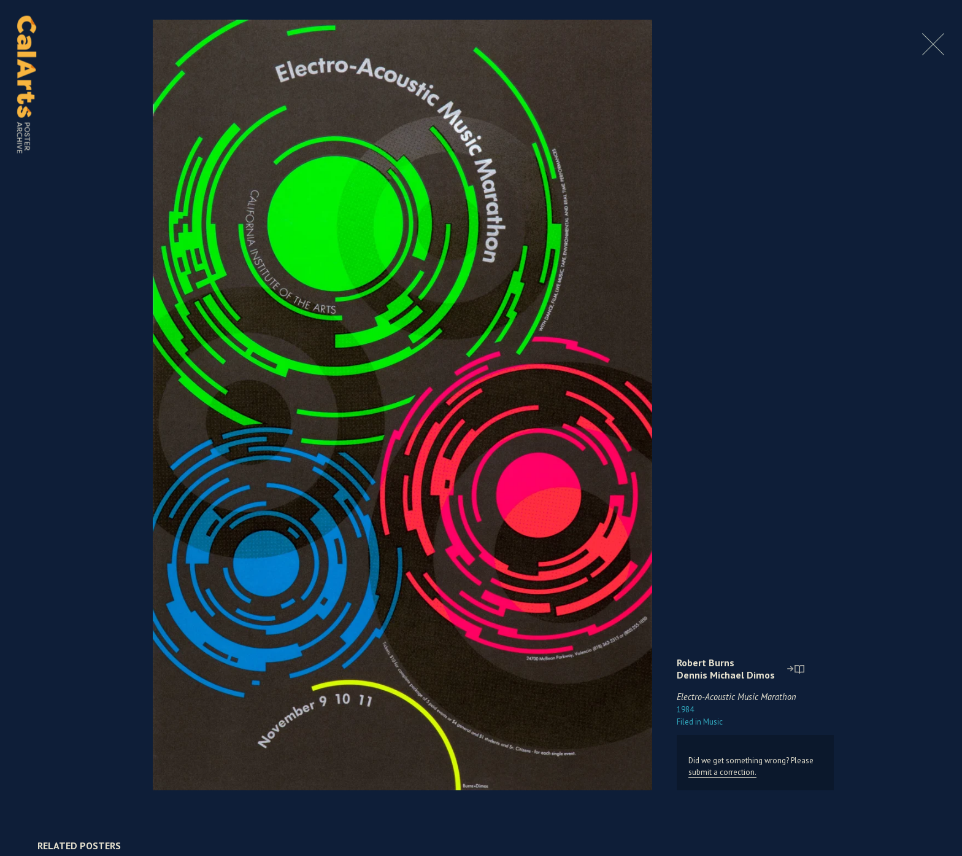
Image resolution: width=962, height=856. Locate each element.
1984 (685, 709)
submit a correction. (722, 772)
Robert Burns (705, 662)
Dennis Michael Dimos (726, 675)
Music (700, 722)
